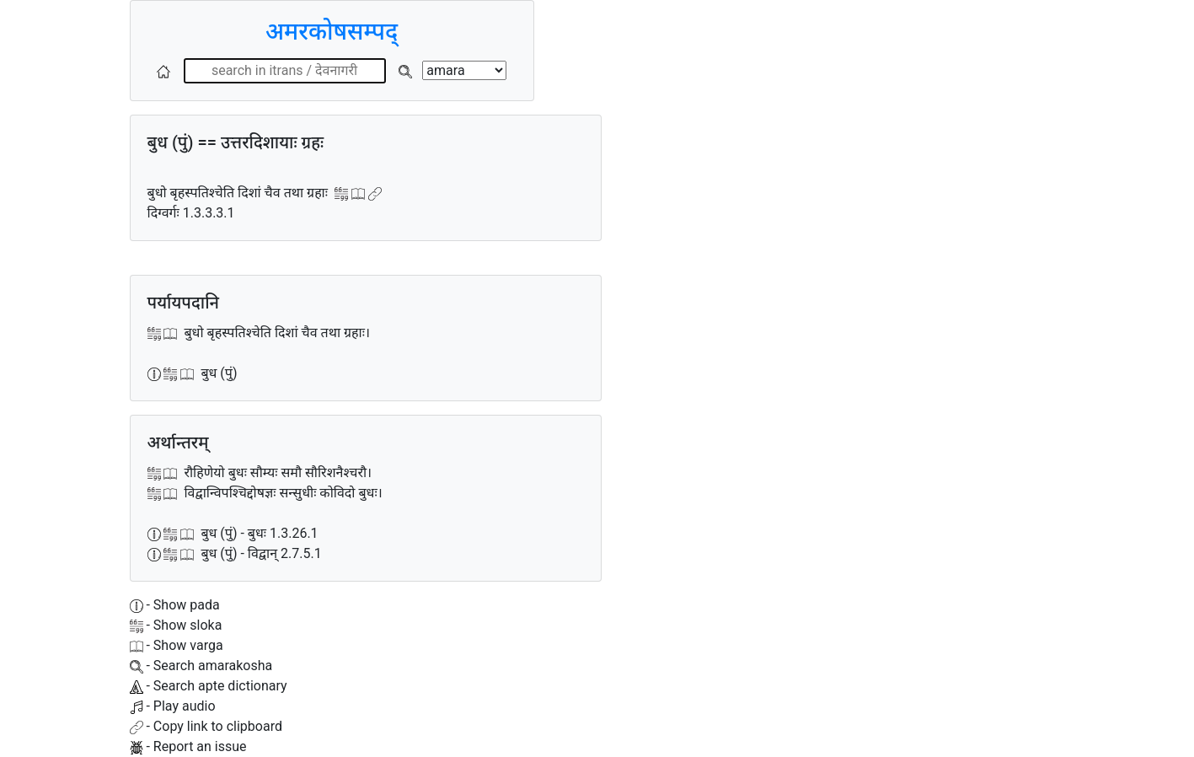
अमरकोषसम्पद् (331, 32)
